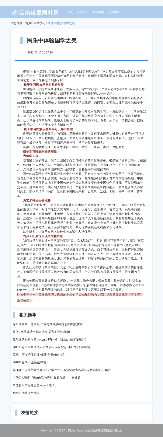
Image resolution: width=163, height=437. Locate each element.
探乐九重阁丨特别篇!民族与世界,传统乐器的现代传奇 (48, 324)
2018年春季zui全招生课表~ (30, 362)
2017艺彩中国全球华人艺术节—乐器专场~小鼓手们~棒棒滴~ (52, 347)
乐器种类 (98, 12)
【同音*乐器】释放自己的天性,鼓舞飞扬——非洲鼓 (46, 377)
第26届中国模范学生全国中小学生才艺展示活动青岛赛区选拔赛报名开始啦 (62, 370)
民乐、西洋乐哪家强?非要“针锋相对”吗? (39, 354)
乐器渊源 (113, 12)
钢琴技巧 (82, 12)
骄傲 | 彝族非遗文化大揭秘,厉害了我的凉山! (41, 331)
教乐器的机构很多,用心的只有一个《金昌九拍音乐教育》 (50, 339)
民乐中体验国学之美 (61, 23)
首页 (70, 12)
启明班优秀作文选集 (26, 393)
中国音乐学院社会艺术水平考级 (33, 385)
